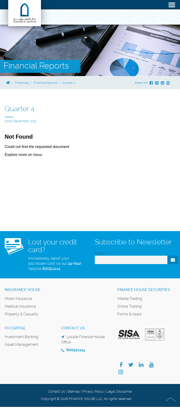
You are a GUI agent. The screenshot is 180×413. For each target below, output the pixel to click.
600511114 (51, 268)
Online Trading (129, 306)
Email (99, 253)
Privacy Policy (93, 391)
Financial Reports (45, 83)
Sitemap (73, 391)
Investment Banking (21, 337)
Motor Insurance (18, 298)
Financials (22, 83)
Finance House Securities (143, 290)
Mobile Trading (129, 298)
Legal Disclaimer (119, 391)
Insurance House (22, 290)
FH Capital (15, 328)
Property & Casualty (21, 314)
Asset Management (21, 344)
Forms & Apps (129, 314)
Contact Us (56, 391)
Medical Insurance (20, 306)
